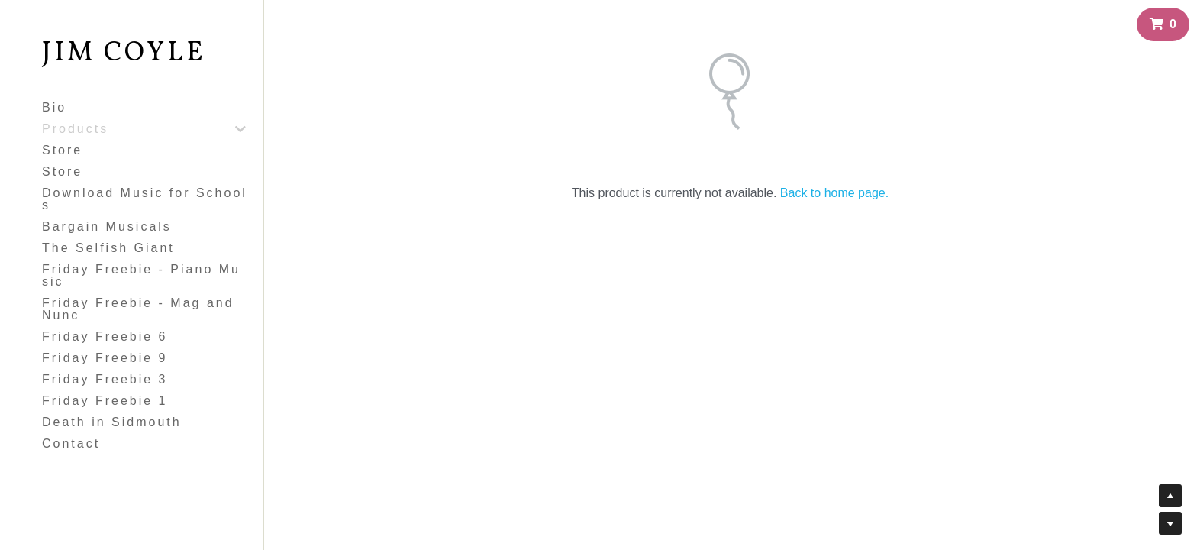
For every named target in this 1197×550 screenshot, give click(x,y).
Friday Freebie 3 (105, 379)
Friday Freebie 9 (105, 357)
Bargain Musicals (107, 226)
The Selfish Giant (108, 247)
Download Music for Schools (144, 199)
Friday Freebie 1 (105, 400)
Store (62, 150)
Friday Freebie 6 (105, 336)
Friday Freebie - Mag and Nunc (138, 309)
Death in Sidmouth (112, 422)
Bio (54, 107)
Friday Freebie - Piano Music (141, 275)
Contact (71, 443)
